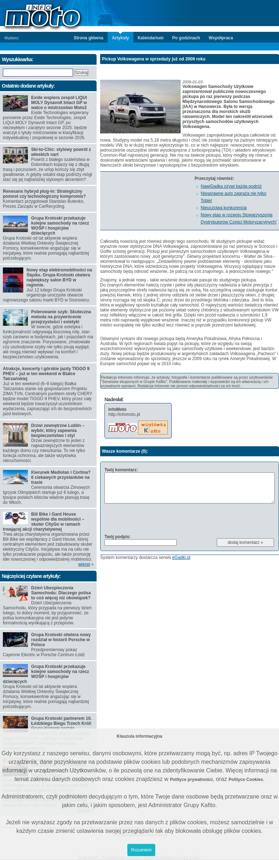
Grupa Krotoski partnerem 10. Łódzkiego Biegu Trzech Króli (61, 721)
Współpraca (221, 37)
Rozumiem (141, 849)
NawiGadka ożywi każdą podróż (231, 186)
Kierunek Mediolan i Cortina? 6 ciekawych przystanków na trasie (60, 477)
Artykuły (120, 37)
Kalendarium (151, 37)
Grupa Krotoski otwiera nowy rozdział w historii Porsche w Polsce (61, 639)
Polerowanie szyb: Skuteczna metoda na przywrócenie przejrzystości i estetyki (61, 316)
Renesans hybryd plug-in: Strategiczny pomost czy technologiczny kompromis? (44, 194)
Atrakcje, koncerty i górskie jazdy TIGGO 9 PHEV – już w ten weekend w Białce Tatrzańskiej (46, 373)
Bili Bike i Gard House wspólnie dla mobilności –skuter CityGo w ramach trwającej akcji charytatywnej (43, 522)
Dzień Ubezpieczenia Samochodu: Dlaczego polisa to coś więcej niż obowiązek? (61, 592)
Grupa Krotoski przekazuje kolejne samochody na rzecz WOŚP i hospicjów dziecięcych (60, 226)
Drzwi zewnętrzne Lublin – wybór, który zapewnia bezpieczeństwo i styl (57, 430)
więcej (84, 564)
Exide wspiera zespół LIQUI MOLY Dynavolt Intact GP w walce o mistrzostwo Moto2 (59, 102)
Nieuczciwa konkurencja (224, 207)
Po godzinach (186, 37)
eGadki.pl (181, 557)
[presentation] (158, 518)
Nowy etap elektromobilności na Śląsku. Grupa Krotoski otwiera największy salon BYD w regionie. (59, 277)
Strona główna (88, 37)
